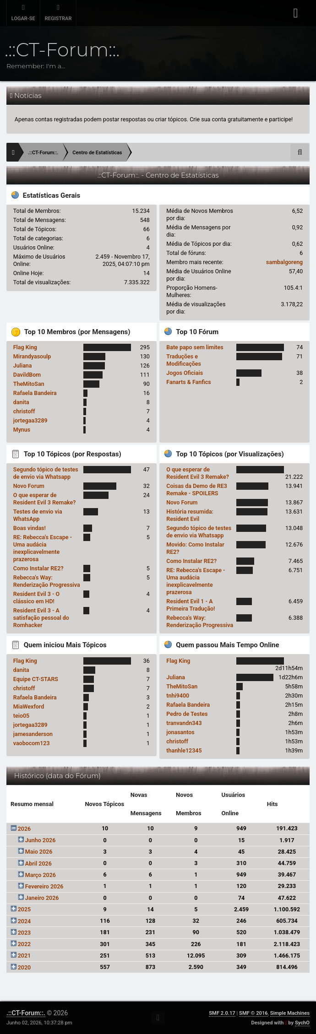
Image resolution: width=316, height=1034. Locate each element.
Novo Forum (28, 485)
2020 (24, 967)
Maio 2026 (39, 851)
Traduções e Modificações (183, 360)
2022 (24, 944)
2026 (24, 828)
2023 (24, 932)
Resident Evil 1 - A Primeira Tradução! (190, 605)
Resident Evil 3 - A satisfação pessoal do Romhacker (41, 617)
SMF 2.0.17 (222, 1013)
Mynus (21, 429)
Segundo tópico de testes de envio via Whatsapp (45, 473)
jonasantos (180, 732)
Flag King (25, 347)
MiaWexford (28, 706)
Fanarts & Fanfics (188, 382)
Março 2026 (40, 875)
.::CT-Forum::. (25, 1013)
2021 (24, 955)
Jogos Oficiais (184, 372)
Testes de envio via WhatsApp (37, 515)
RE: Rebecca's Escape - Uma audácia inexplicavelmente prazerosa (42, 548)
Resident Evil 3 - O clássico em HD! (36, 597)
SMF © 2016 (253, 1013)
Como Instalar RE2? (38, 568)
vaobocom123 (31, 743)
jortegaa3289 (30, 420)
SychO (302, 1023)
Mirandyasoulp (32, 356)
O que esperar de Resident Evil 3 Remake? (44, 499)
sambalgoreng (284, 262)
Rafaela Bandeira (35, 393)
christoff (24, 411)
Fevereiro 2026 (44, 886)
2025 (24, 909)
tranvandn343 (184, 723)
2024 (24, 921)
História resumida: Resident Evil (189, 515)
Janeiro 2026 (42, 897)
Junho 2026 (40, 840)
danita (21, 402)
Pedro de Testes (186, 713)
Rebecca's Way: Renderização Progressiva (46, 581)
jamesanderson (33, 734)
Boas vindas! (29, 528)
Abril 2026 (38, 863)
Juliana (22, 365)
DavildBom (27, 374)
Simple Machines (290, 1013)
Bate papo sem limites (194, 347)
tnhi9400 (177, 695)
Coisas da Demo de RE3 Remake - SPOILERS (196, 489)
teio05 (21, 715)
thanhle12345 (184, 750)
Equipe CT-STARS (35, 679)
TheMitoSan (28, 383)
